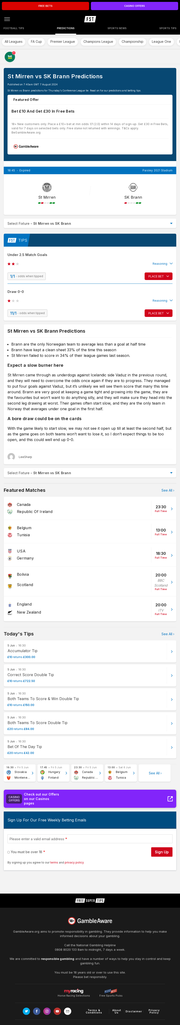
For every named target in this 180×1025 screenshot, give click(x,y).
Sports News (117, 28)
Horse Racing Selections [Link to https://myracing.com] (74, 991)
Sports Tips (167, 28)
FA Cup (36, 41)
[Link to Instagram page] (47, 1011)
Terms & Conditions (94, 1011)
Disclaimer (134, 1011)
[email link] (67, 1011)
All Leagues (13, 41)
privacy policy (74, 862)
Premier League (62, 41)
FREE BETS (45, 6)
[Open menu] (7, 19)
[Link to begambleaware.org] (90, 921)
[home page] (90, 19)
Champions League (98, 41)
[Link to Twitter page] (26, 1011)
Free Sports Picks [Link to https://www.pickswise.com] (111, 994)
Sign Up (162, 852)
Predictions (66, 28)
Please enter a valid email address (36, 839)
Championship (132, 41)
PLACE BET (156, 276)
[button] (90, 264)
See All (166, 490)
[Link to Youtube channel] (57, 1011)
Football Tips (14, 28)
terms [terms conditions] (54, 862)
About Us (116, 1011)
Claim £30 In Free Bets (152, 146)
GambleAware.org (26, 931)
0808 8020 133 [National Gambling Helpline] (66, 949)
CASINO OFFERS (134, 6)
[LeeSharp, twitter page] (20, 457)
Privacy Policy (154, 1011)
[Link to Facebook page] (36, 1011)
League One (161, 41)
